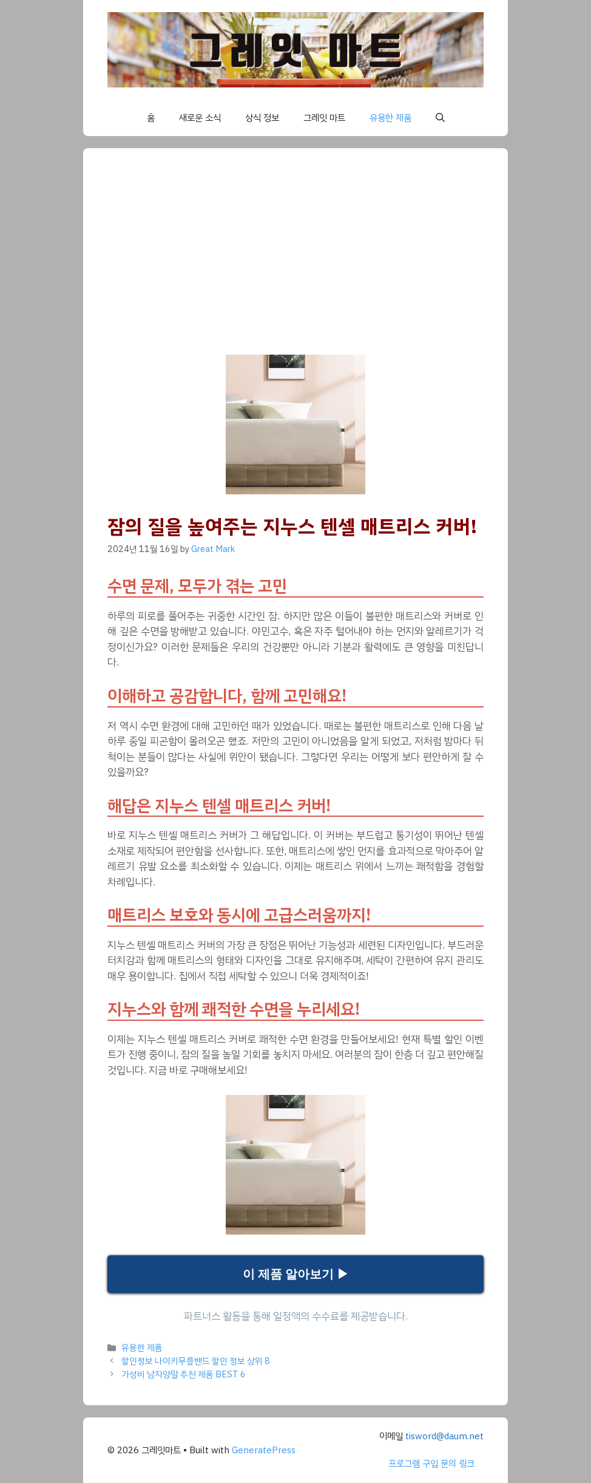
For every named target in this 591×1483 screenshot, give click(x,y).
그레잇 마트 (324, 117)
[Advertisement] (295, 264)
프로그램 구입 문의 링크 (431, 1463)
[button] (440, 118)
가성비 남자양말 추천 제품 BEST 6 (183, 1374)
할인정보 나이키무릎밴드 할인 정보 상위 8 (195, 1361)
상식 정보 (262, 117)
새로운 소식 (200, 117)
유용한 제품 (390, 117)
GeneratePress (264, 1450)
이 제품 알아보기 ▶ (296, 1274)
